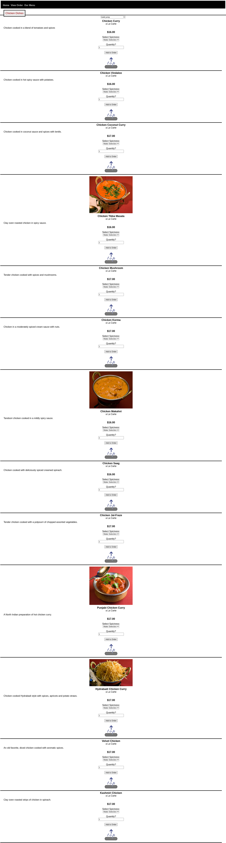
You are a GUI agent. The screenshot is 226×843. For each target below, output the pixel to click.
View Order (17, 5)
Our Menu (29, 5)
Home (6, 5)
